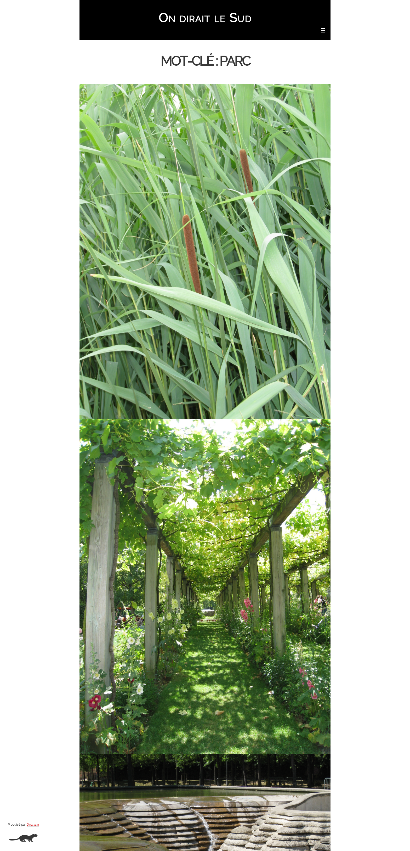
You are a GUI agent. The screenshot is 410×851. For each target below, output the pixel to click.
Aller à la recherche (315, 7)
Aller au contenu (260, 7)
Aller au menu (286, 7)
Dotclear (33, 824)
